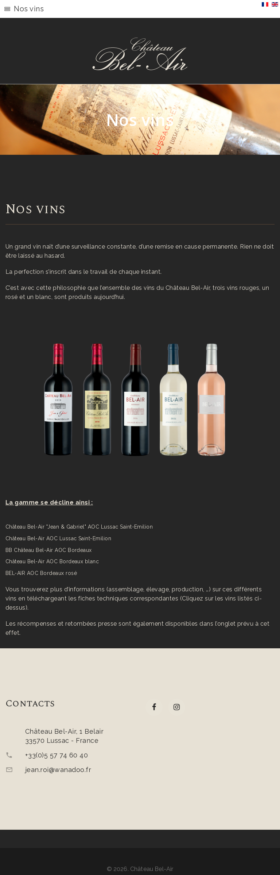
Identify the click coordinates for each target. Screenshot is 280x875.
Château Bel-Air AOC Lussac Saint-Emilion (58, 538)
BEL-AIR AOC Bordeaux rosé (41, 573)
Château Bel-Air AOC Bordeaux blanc (52, 561)
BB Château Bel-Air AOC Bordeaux (48, 550)
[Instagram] (176, 707)
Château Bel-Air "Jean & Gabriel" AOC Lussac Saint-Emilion (79, 527)
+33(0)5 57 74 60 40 (56, 755)
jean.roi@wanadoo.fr (58, 770)
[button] (140, 9)
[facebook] (154, 707)
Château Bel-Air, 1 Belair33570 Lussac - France (64, 736)
